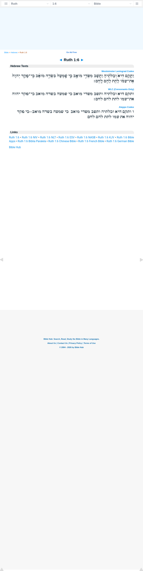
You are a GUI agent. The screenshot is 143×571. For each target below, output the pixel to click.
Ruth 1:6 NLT (48, 137)
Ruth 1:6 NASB (86, 137)
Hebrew (14, 52)
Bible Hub (15, 147)
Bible (6, 52)
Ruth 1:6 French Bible (91, 141)
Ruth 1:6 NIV (29, 137)
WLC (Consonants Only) (121, 89)
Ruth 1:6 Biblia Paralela (32, 141)
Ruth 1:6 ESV (66, 137)
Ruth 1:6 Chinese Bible (62, 141)
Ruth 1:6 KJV (106, 137)
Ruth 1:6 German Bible (120, 141)
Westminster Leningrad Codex (117, 71)
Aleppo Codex (126, 107)
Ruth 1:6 (14, 137)
